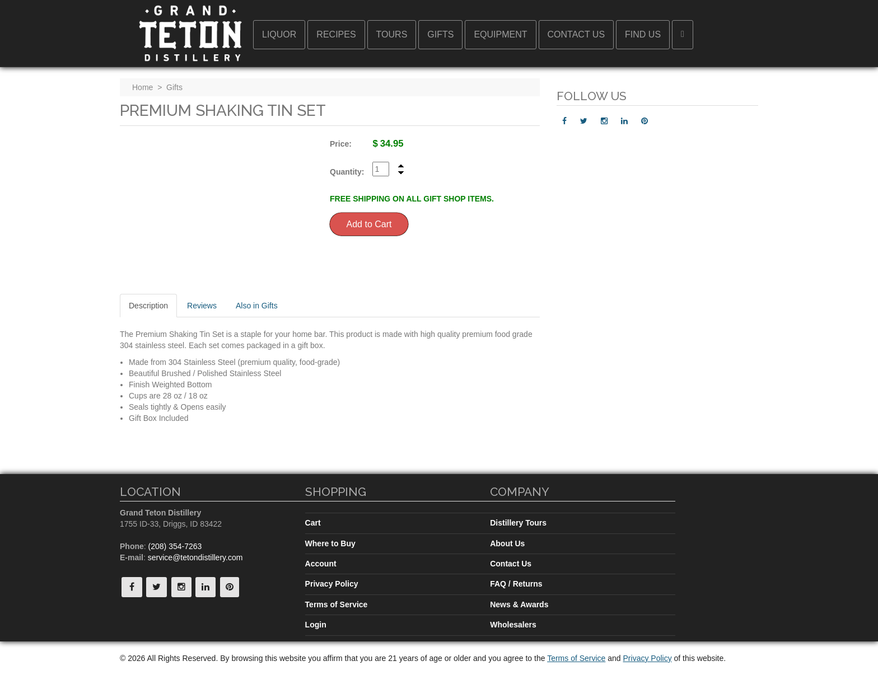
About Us (507, 543)
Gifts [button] (440, 34)
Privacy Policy (331, 583)
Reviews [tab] (202, 305)
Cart (313, 522)
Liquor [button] (279, 34)
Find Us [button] (643, 34)
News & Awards (519, 604)
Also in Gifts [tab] (257, 305)
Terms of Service (336, 604)
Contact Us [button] (576, 34)
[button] (682, 34)
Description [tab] (148, 305)
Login (315, 624)
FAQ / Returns (516, 583)
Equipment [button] (500, 34)
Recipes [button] (336, 34)
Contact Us (510, 563)
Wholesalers (513, 624)
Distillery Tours (518, 522)
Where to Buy (330, 543)
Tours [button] (392, 34)
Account (321, 563)
